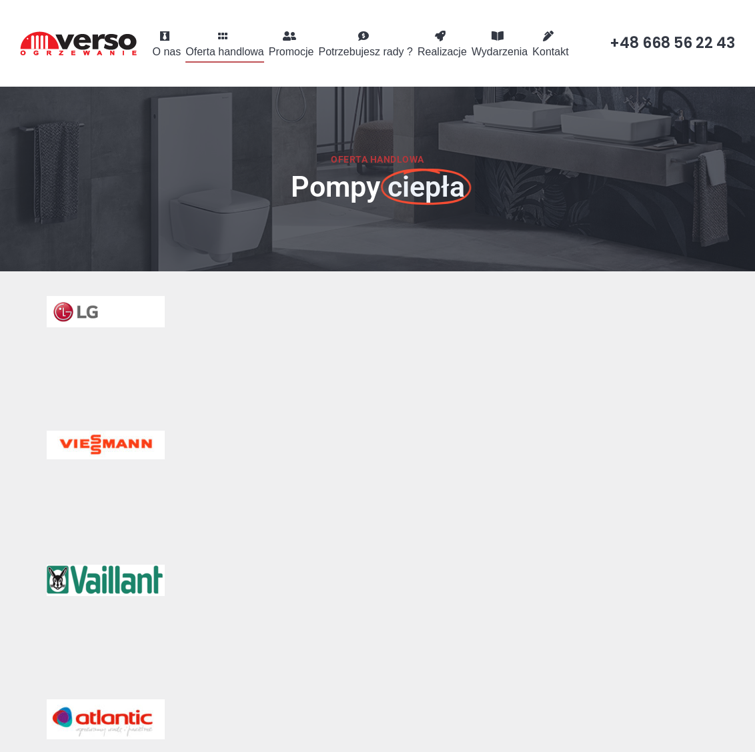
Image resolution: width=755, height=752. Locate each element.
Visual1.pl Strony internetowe (654, 730)
